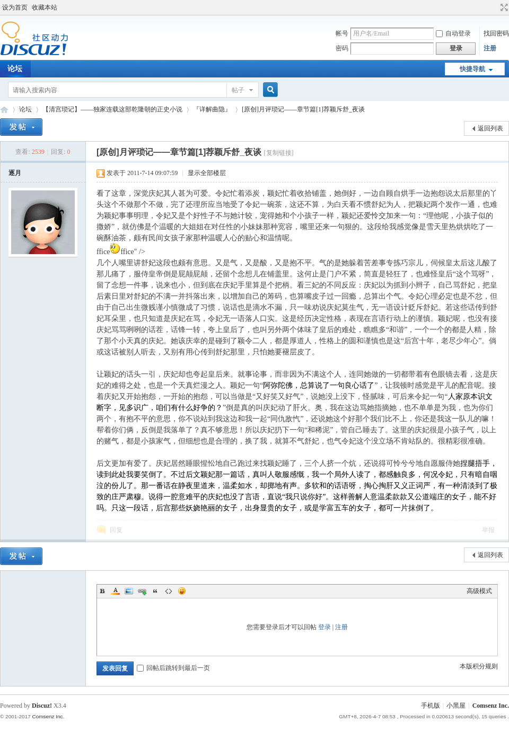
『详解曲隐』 (212, 109)
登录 (324, 627)
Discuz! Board (4, 109)
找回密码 (496, 33)
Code (168, 591)
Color (115, 591)
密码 (342, 48)
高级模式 (479, 591)
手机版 (430, 705)
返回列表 (490, 128)
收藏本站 (44, 7)
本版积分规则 (479, 666)
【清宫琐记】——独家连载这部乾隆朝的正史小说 (112, 109)
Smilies (182, 591)
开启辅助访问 (494, 7)
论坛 (25, 109)
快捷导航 (472, 69)
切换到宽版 (503, 7)
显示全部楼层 (207, 173)
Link (142, 591)
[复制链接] (279, 152)
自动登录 (453, 33)
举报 (488, 530)
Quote (155, 591)
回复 (116, 530)
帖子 (238, 90)
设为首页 (15, 7)
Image (129, 591)
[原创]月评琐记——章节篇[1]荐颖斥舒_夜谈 (303, 109)
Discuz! (42, 705)
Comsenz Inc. (490, 705)
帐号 (342, 33)
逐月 (14, 173)
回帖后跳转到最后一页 (173, 668)
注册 (490, 48)
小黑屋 (456, 705)
